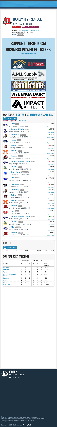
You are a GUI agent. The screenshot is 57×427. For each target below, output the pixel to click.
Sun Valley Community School (19, 161)
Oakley (5, 282)
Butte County (14, 184)
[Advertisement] (28, 318)
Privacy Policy (27, 425)
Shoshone (13, 156)
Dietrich (12, 140)
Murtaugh (13, 145)
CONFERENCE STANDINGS (39, 114)
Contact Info (34, 30)
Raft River (13, 167)
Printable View (10, 118)
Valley (12, 124)
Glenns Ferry (14, 134)
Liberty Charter (15, 172)
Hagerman (13, 150)
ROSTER (20, 114)
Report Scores (50, 126)
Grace (11, 211)
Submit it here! (22, 120)
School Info (24, 30)
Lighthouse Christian (16, 129)
